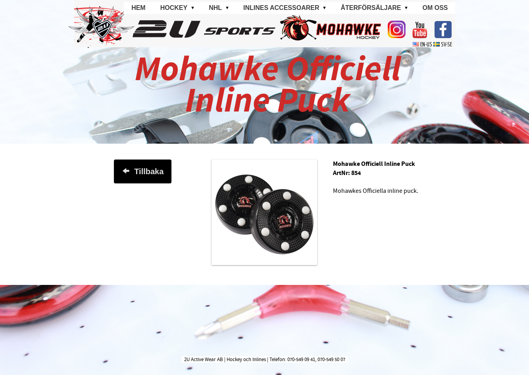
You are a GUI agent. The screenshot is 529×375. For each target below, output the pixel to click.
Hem (138, 7)
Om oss (435, 7)
